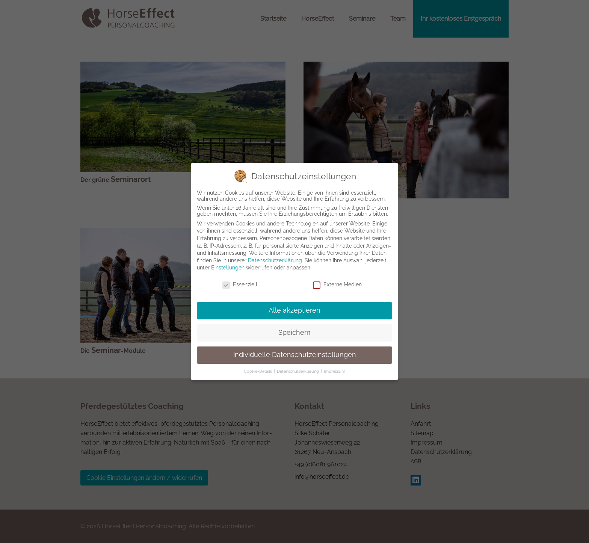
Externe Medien (337, 285)
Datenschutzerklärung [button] (298, 371)
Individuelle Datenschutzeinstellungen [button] (294, 355)
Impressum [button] (334, 371)
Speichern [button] (294, 333)
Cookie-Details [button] (258, 371)
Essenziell (239, 285)
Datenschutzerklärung (275, 261)
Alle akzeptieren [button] (294, 311)
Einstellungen (228, 268)
